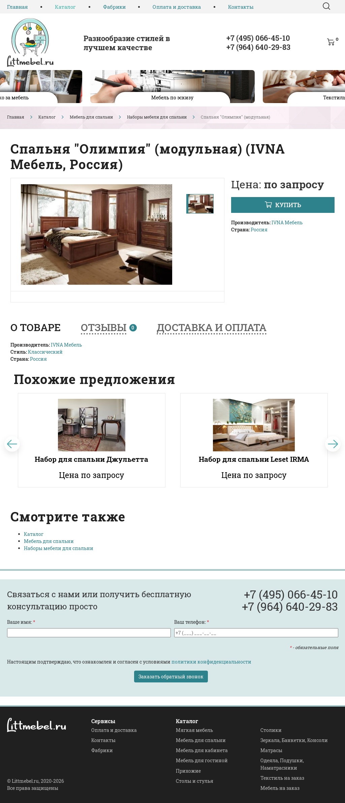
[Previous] (12, 444)
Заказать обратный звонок (170, 676)
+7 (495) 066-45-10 (258, 38)
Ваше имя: (21, 622)
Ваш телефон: (191, 622)
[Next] (333, 444)
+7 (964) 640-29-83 (258, 47)
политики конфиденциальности (211, 662)
